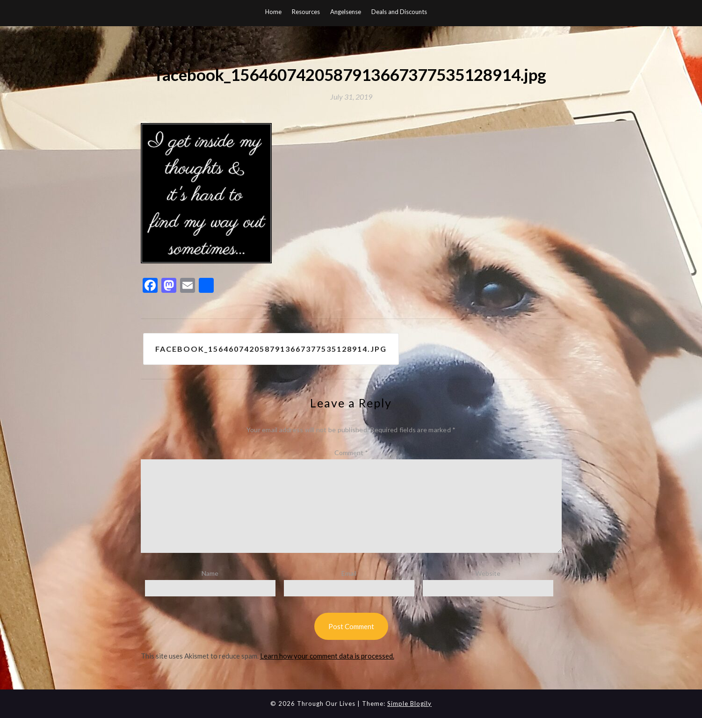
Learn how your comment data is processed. (327, 656)
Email (348, 573)
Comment (351, 453)
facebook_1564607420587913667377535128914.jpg (271, 348)
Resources (306, 11)
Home (273, 11)
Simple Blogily (409, 703)
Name (210, 573)
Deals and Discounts (399, 11)
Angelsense (345, 11)
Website (487, 573)
